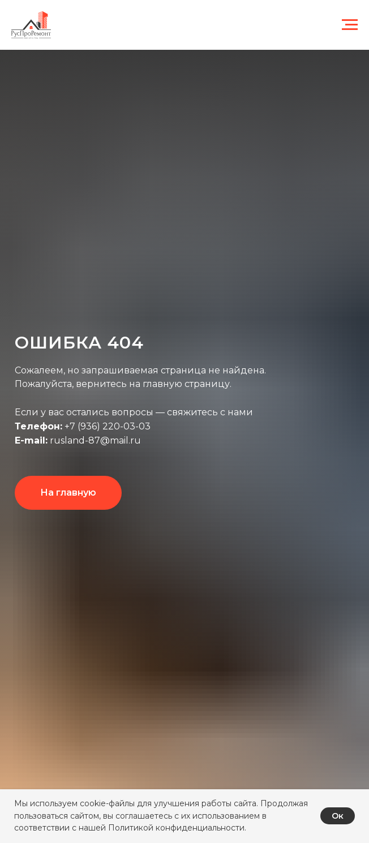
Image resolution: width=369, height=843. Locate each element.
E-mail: (31, 440)
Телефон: (38, 426)
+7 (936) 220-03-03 (108, 426)
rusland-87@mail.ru (94, 440)
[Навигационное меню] (350, 25)
